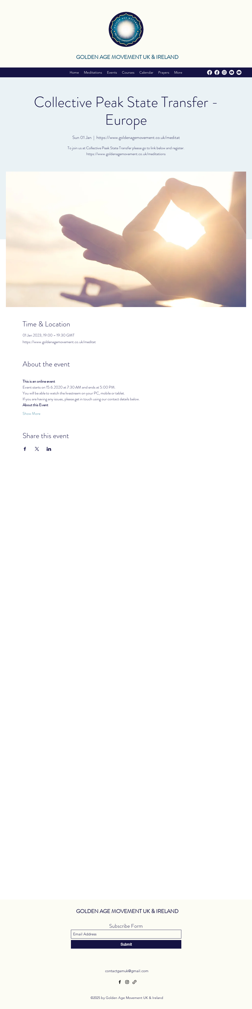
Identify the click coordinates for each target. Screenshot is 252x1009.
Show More (31, 413)
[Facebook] (209, 72)
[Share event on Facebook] (25, 449)
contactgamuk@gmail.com (126, 971)
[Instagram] (224, 72)
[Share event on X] (37, 449)
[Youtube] (231, 72)
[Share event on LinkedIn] (49, 449)
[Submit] (126, 944)
